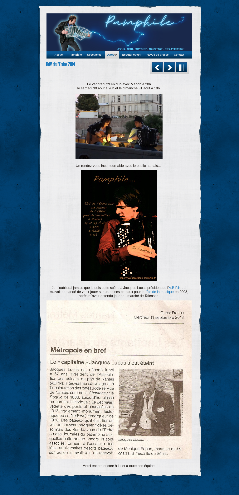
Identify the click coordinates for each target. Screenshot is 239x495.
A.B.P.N (175, 288)
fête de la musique (159, 292)
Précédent (157, 67)
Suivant (169, 67)
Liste (181, 67)
